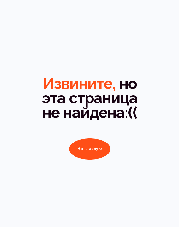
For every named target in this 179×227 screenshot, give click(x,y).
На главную (89, 149)
